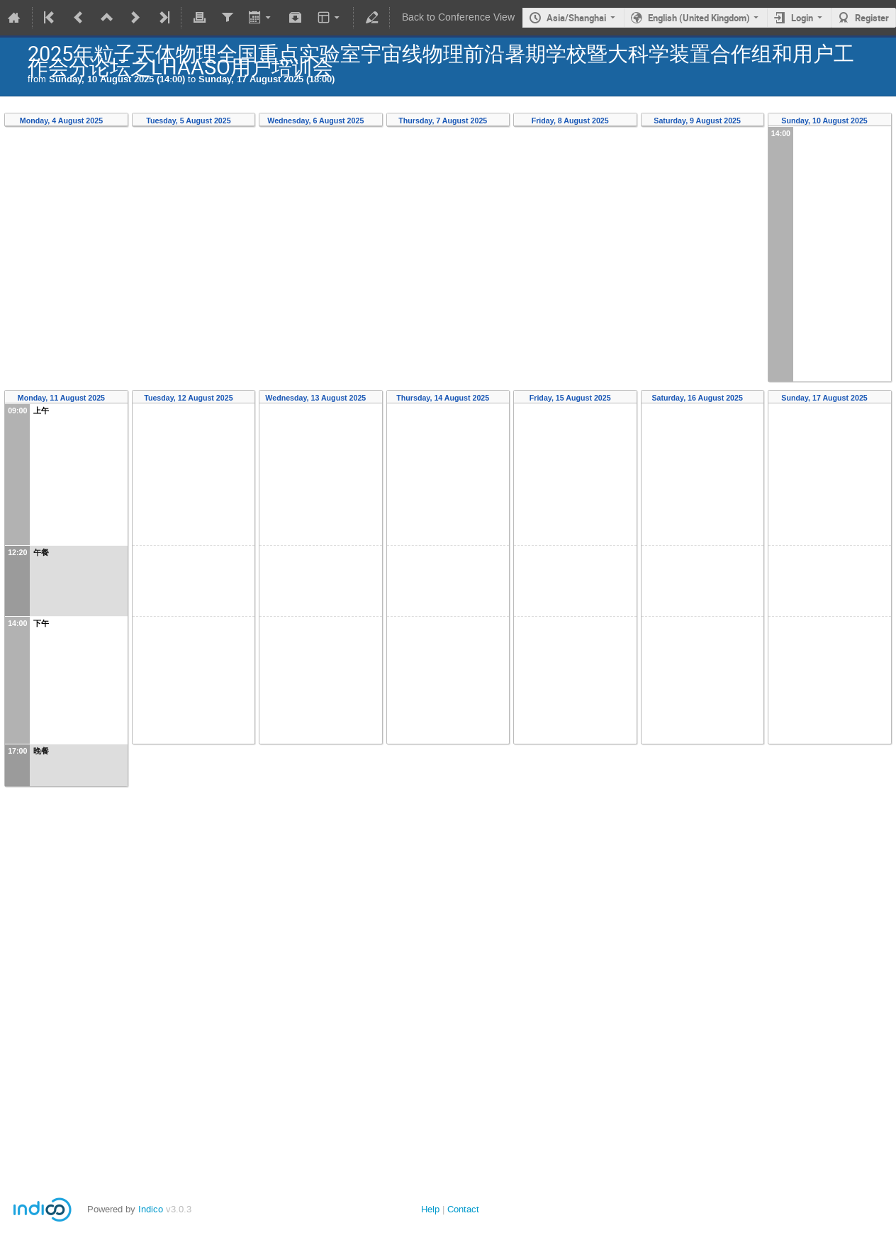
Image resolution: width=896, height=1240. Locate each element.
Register (872, 17)
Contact (463, 1209)
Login (802, 17)
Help (430, 1209)
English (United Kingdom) (699, 17)
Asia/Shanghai (576, 17)
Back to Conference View (458, 17)
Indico (150, 1209)
